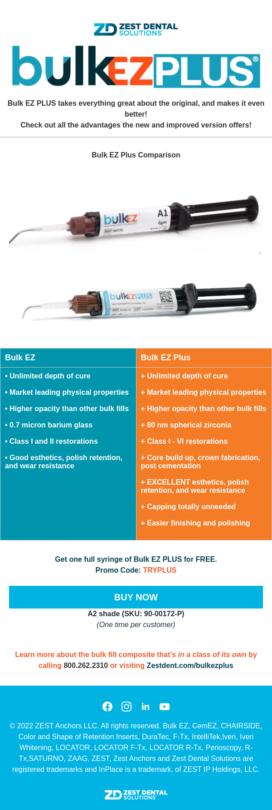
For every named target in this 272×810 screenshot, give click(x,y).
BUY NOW (136, 597)
